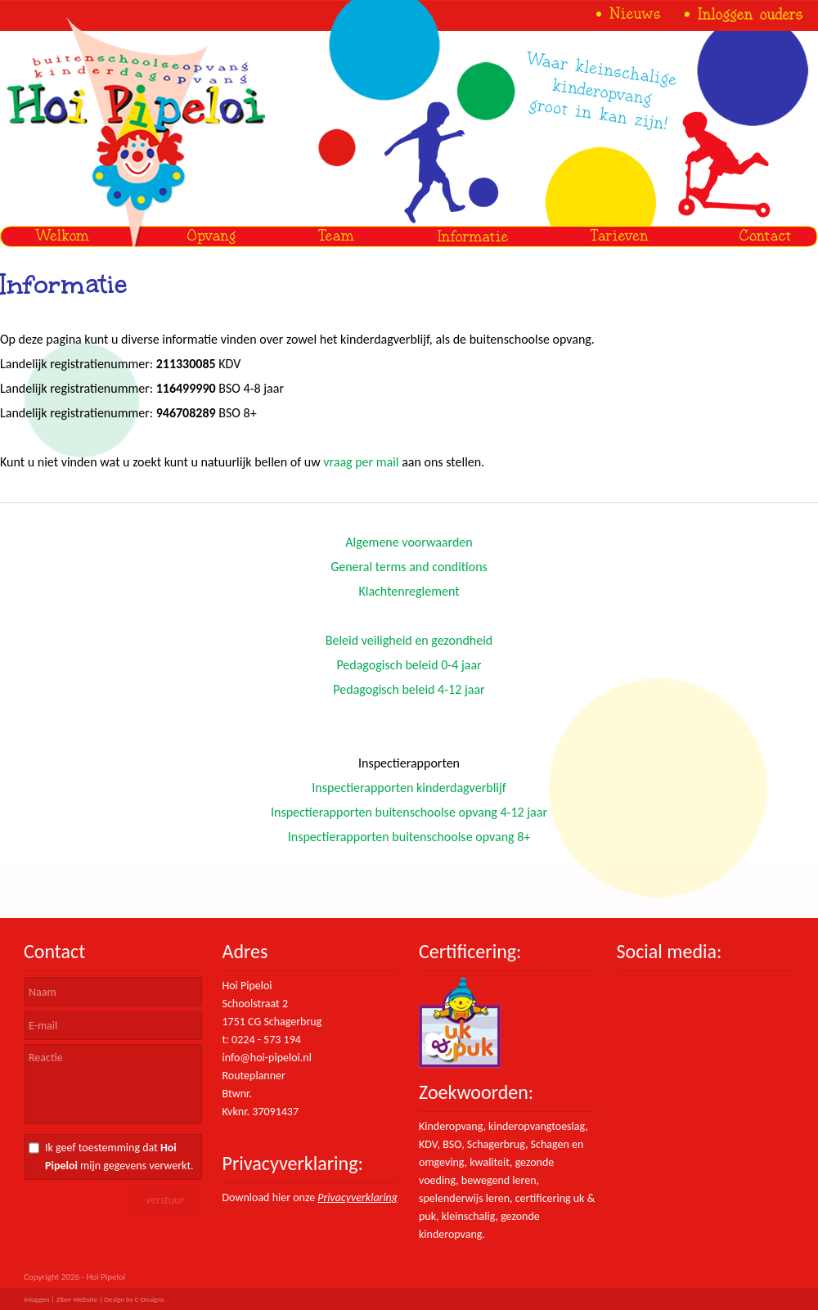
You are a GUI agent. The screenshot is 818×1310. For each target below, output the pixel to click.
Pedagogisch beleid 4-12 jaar (408, 689)
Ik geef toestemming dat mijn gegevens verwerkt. (119, 1157)
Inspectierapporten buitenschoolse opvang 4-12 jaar (409, 812)
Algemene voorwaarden (408, 542)
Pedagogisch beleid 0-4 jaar (408, 665)
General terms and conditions (409, 566)
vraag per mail (360, 462)
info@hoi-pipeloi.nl (267, 1058)
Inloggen (37, 1298)
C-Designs (149, 1298)
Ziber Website (76, 1298)
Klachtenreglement (408, 591)
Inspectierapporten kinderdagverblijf (409, 787)
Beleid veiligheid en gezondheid (409, 640)
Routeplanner (253, 1076)
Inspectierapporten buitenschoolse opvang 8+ (409, 836)
